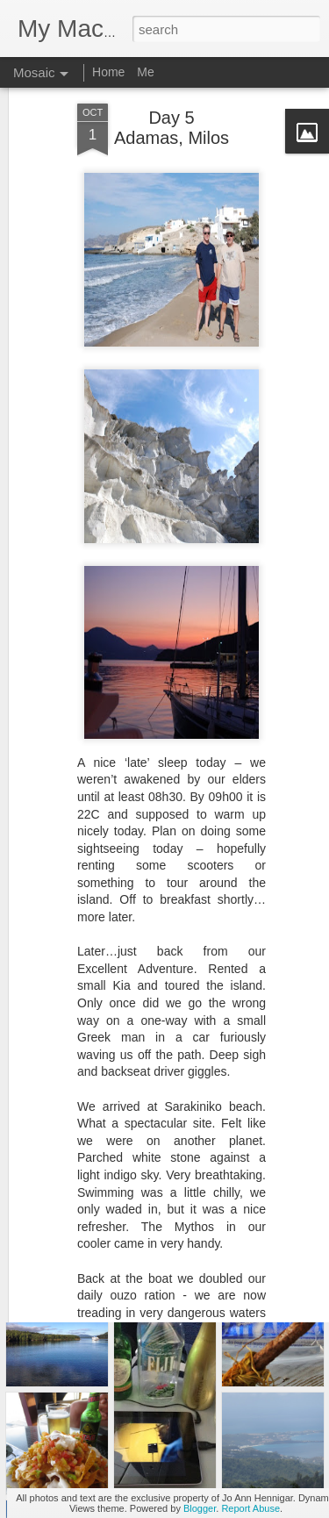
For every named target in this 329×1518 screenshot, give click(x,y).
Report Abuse (250, 1508)
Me (145, 72)
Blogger (199, 1508)
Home (108, 72)
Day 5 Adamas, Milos (171, 93)
